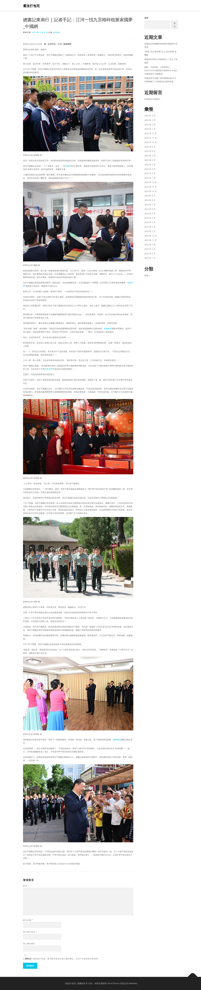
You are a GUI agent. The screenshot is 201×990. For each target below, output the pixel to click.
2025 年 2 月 (149, 173)
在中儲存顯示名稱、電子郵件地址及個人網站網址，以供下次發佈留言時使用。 (61, 958)
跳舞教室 (117, 739)
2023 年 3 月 (149, 249)
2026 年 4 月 (149, 115)
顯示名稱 (28, 920)
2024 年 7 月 (149, 204)
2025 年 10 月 (150, 142)
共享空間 (48, 369)
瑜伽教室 (108, 328)
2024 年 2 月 (149, 226)
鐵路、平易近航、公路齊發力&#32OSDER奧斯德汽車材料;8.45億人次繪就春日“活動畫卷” (161, 70)
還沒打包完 (31, 6)
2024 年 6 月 (149, 209)
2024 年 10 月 (150, 191)
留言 (26, 886)
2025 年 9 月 (149, 146)
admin (56, 32)
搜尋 (146, 18)
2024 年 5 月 (149, 213)
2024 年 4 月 (149, 218)
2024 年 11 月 (150, 186)
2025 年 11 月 (150, 138)
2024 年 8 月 (149, 200)
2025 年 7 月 (149, 155)
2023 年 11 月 (150, 240)
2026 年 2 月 (149, 124)
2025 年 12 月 (150, 133)
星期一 (147, 275)
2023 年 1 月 (149, 258)
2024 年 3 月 (149, 222)
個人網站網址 (29, 943)
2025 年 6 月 (149, 160)
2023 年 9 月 (149, 244)
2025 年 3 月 (149, 169)
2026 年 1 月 (149, 129)
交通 (67, 166)
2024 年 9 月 (149, 195)
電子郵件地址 (30, 932)
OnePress (133, 983)
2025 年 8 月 (149, 151)
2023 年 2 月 (149, 253)
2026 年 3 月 (149, 120)
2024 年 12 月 (150, 182)
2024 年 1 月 (149, 231)
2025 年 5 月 (149, 164)
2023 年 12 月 (150, 235)
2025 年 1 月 (149, 178)
